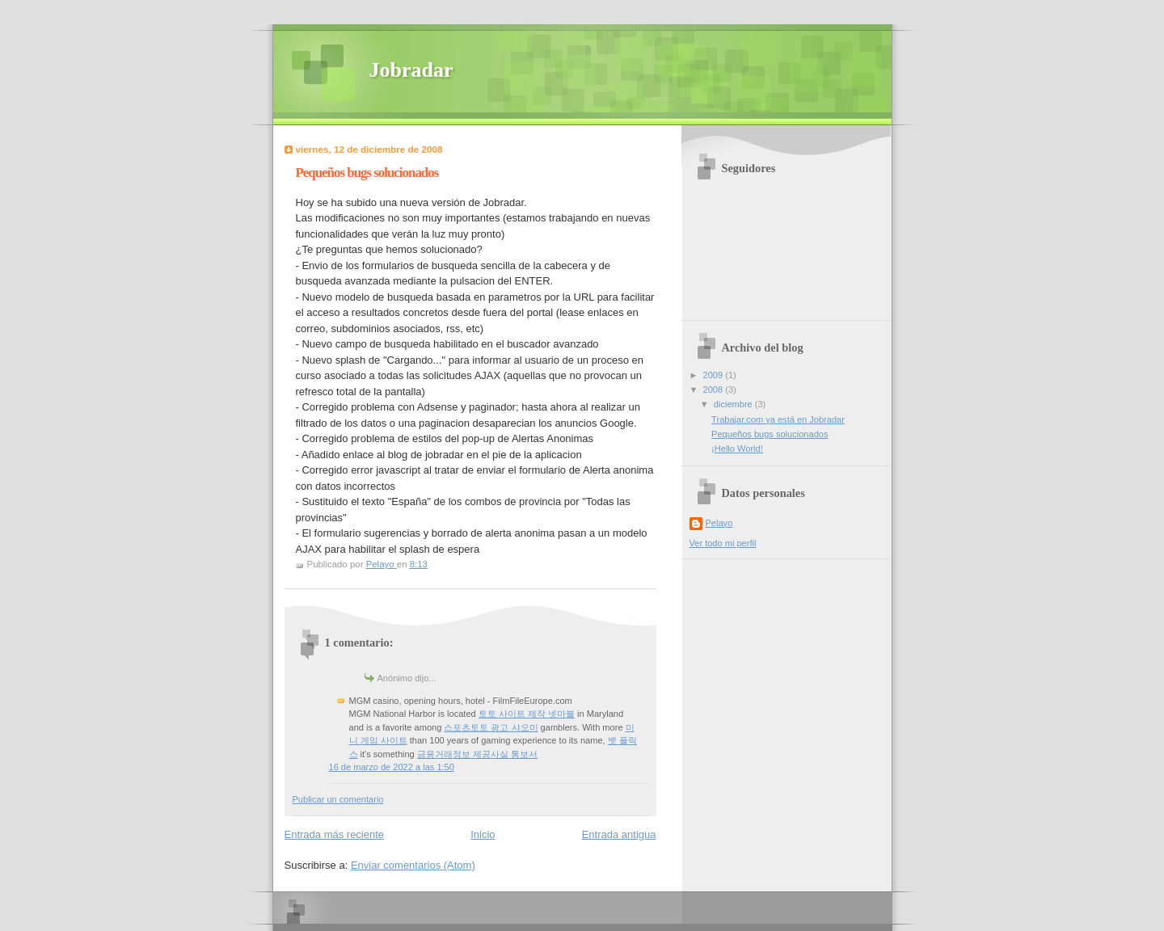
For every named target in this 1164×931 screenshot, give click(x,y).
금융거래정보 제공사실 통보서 (477, 754)
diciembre (734, 404)
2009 (714, 375)
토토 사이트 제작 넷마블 (527, 713)
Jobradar (411, 70)
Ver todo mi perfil (723, 543)
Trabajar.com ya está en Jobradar (778, 419)
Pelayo (719, 523)
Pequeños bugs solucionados (769, 434)
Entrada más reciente (335, 834)
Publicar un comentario (338, 799)
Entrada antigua (619, 834)
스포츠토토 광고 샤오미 (491, 727)
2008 (714, 389)
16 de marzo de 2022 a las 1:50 (391, 767)
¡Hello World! (737, 448)
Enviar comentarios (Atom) (413, 865)
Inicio (482, 834)
